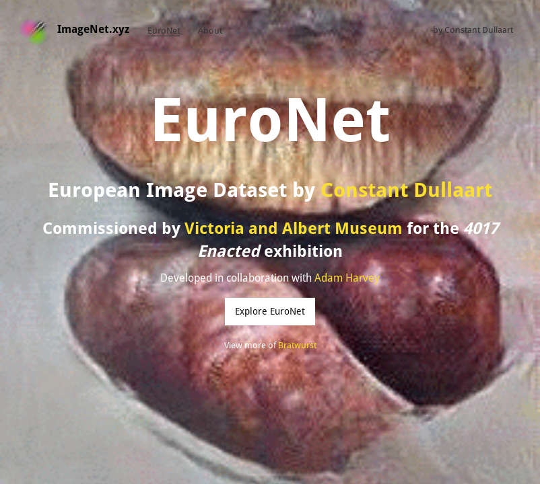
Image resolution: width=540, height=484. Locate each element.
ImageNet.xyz (93, 29)
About (210, 31)
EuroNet (163, 31)
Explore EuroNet (270, 311)
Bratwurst (297, 345)
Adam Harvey (347, 278)
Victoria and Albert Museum (293, 228)
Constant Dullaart (478, 30)
